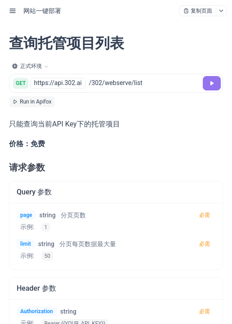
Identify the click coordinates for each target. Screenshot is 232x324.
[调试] (212, 83)
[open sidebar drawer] (12, 11)
